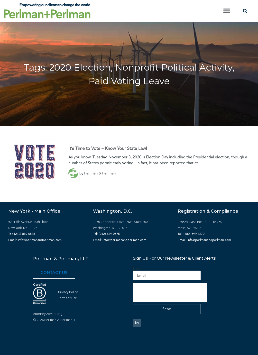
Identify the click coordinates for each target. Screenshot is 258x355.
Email (138, 268)
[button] (226, 10)
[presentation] (170, 292)
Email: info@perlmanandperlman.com (35, 240)
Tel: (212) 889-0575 (21, 234)
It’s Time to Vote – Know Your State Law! (107, 148)
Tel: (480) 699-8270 (191, 234)
